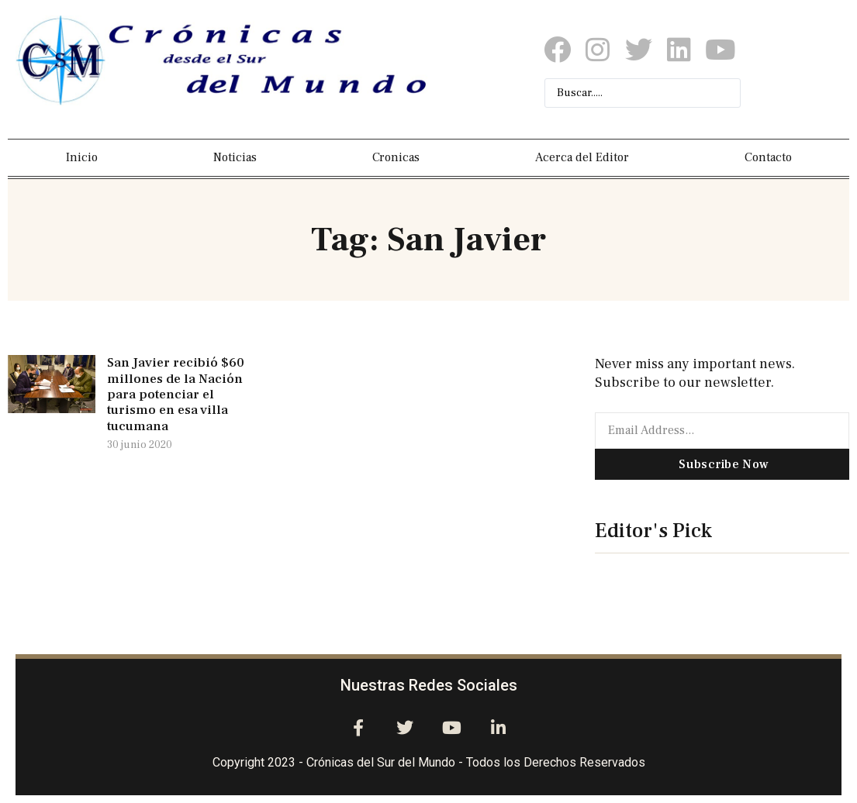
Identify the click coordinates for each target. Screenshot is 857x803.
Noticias (235, 157)
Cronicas (396, 157)
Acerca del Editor (582, 157)
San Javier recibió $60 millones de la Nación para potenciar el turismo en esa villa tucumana (175, 394)
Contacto (768, 157)
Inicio (82, 157)
